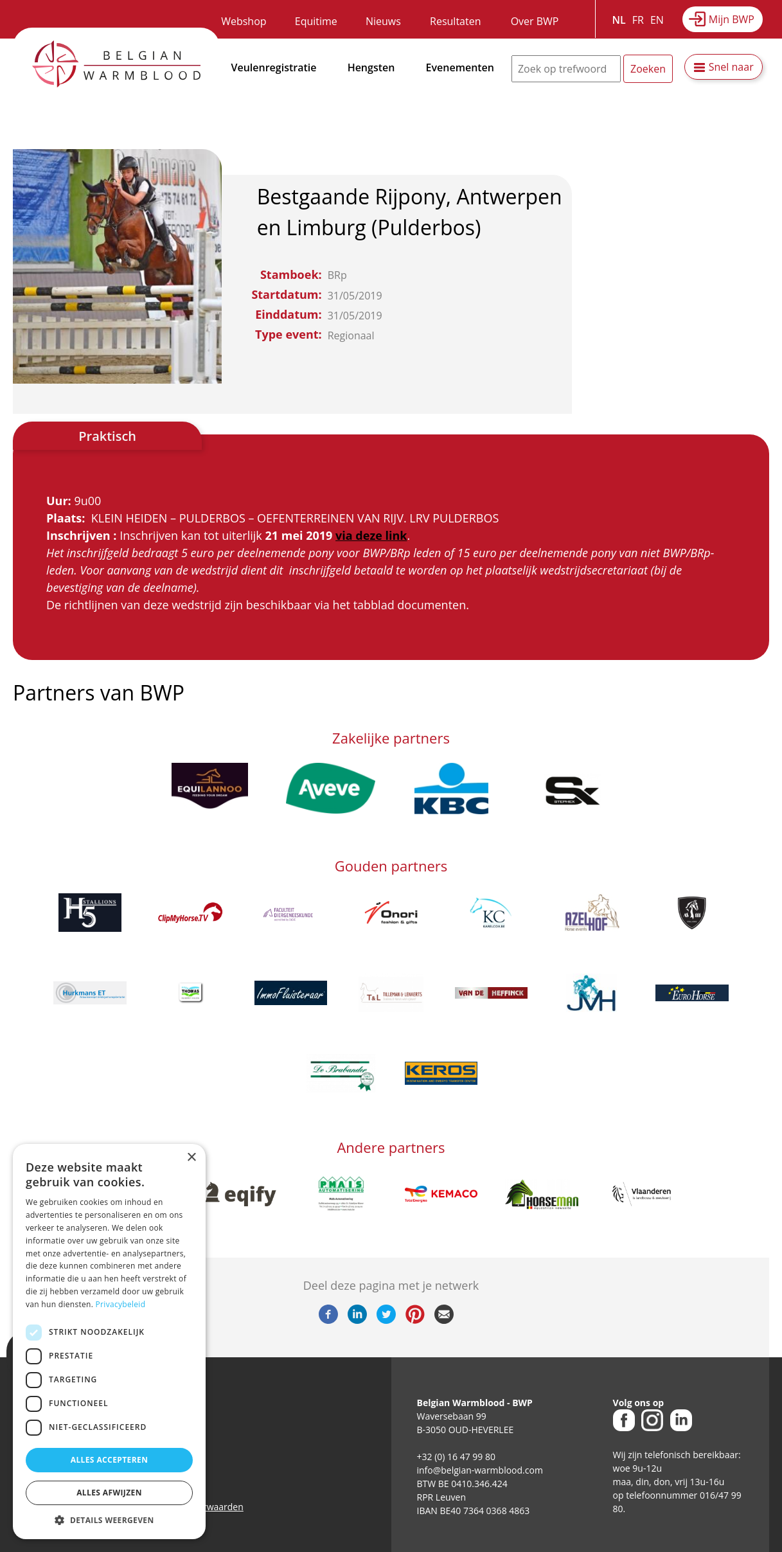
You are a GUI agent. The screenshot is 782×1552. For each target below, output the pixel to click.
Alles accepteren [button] (109, 1459)
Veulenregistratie (274, 67)
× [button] (191, 1158)
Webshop (243, 21)
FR (638, 20)
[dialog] (109, 1341)
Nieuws (383, 21)
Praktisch (107, 436)
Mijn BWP (731, 19)
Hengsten (371, 67)
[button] (109, 1519)
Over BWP (535, 21)
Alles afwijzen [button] (109, 1492)
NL (619, 20)
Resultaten (455, 21)
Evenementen (460, 67)
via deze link (371, 535)
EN (657, 20)
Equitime (316, 21)
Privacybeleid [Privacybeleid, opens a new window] (121, 1304)
